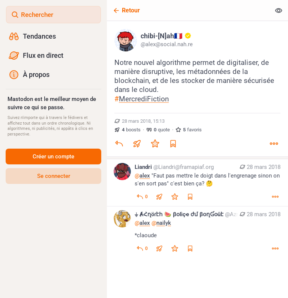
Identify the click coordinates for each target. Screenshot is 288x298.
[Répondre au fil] (142, 197)
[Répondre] (118, 143)
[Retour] (189, 10)
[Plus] (273, 143)
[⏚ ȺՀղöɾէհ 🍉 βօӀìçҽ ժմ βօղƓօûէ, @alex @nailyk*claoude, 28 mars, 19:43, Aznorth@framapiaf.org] (197, 232)
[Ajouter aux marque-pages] (172, 143)
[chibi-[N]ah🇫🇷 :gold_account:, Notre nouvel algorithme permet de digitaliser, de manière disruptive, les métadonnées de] (197, 90)
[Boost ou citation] (136, 143)
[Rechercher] (53, 14)
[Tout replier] (278, 10)
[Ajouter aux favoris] (154, 143)
